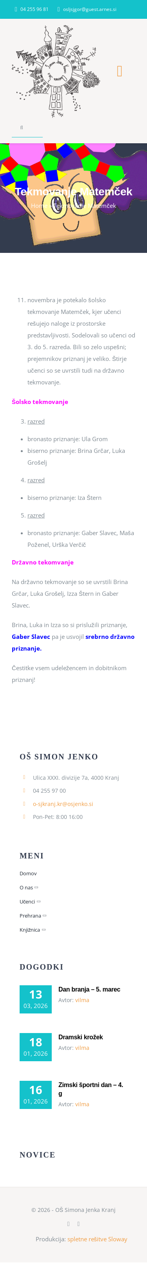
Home (39, 205)
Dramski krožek (80, 1037)
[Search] (21, 127)
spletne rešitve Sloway (97, 1239)
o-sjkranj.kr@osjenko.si (63, 804)
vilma (82, 1000)
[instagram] (79, 1224)
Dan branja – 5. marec (89, 989)
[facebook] (68, 1224)
